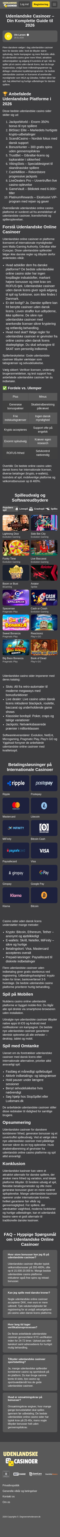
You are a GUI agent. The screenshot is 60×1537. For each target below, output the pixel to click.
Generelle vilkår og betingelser (20, 1491)
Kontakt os (9, 1496)
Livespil (26, 509)
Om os (6, 1502)
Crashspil (42, 509)
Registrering (40, 4)
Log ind (24, 4)
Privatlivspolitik (11, 1485)
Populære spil (10, 508)
